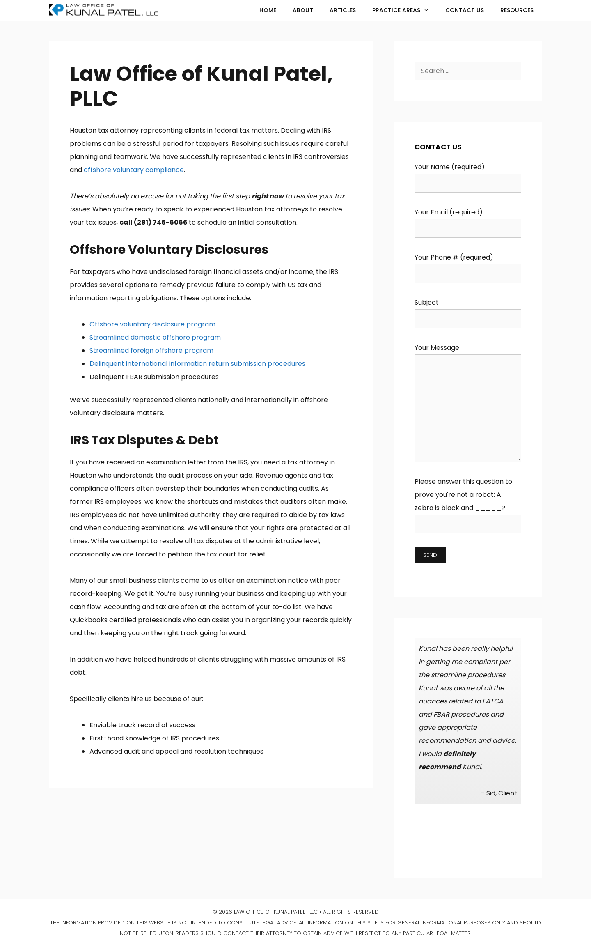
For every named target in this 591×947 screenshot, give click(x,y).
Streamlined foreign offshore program (151, 350)
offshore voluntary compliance (134, 170)
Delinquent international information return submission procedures (197, 363)
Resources (517, 10)
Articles (343, 10)
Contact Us (464, 10)
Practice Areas (404, 10)
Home (267, 10)
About (303, 10)
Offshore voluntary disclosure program (152, 324)
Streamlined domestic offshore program (155, 337)
